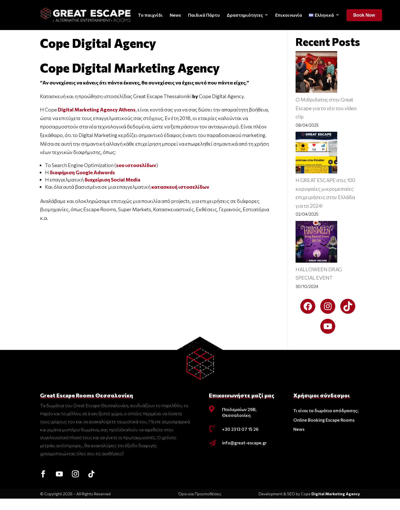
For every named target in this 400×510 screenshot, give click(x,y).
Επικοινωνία (288, 15)
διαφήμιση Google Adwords (83, 184)
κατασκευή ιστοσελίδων (180, 198)
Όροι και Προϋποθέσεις (199, 505)
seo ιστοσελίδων (136, 176)
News (175, 15)
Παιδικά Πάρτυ (204, 15)
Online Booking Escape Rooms (323, 431)
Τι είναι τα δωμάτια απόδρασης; (326, 421)
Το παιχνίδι (150, 15)
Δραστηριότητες (245, 15)
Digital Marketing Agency (335, 505)
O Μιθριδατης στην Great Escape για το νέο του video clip (326, 119)
